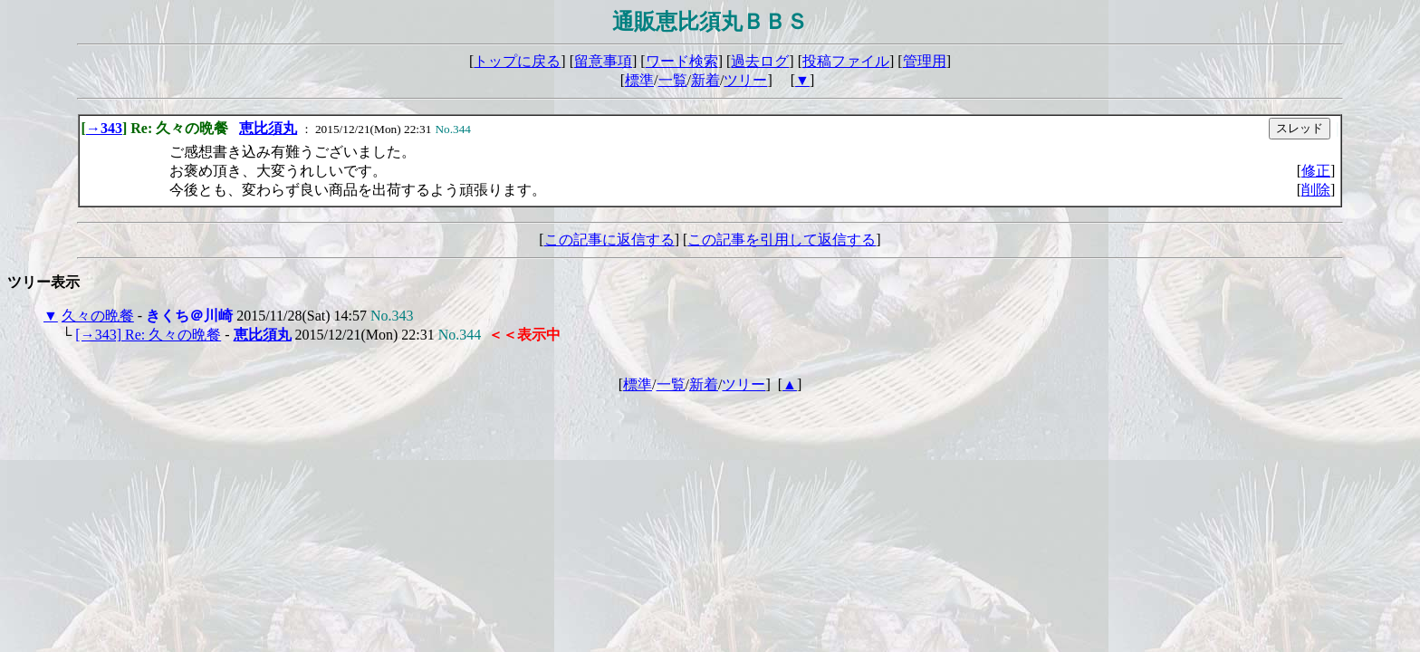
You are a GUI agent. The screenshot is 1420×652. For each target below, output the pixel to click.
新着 (705, 80)
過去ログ (760, 61)
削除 (1315, 189)
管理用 (924, 61)
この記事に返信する (609, 239)
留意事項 (603, 61)
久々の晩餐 (98, 315)
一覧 (672, 80)
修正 (1315, 170)
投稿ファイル (845, 61)
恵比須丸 (268, 128)
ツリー (745, 80)
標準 (639, 80)
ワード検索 (682, 61)
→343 (104, 128)
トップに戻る (517, 61)
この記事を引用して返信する (781, 239)
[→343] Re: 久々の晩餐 (148, 334)
